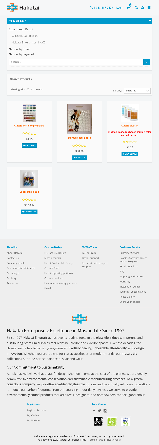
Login (119, 7)
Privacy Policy (113, 439)
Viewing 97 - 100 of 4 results (27, 89)
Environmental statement (21, 268)
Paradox (48, 288)
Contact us (13, 258)
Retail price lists (129, 266)
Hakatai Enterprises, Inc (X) (29, 42)
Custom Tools (51, 268)
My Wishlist (33, 420)
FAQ (122, 271)
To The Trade (89, 253)
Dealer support (90, 258)
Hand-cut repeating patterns (60, 283)
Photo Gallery (127, 296)
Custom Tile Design (55, 253)
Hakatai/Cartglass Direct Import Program (133, 259)
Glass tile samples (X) (25, 36)
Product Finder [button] (17, 20)
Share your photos (130, 301)
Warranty (125, 281)
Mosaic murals (52, 258)
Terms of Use (96, 439)
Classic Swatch (129, 125)
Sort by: (117, 90)
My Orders (33, 415)
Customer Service (129, 253)
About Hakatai (15, 253)
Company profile (16, 263)
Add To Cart (29, 145)
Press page (13, 273)
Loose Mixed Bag (29, 191)
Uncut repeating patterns (58, 273)
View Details (130, 154)
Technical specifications (133, 291)
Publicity (11, 278)
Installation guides (130, 286)
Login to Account (36, 410)
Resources (12, 283)
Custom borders (53, 278)
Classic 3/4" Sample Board (29, 125)
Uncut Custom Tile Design (58, 263)
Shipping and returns (132, 276)
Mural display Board (79, 137)
